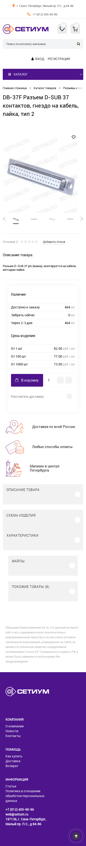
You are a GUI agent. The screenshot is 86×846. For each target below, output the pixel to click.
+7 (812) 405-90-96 (45, 14)
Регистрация (59, 59)
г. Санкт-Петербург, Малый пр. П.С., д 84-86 (45, 6)
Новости (12, 731)
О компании (15, 726)
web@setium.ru (17, 814)
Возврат (12, 766)
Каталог (18, 74)
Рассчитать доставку (27, 396)
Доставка (13, 761)
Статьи (11, 786)
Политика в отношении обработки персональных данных (25, 796)
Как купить (14, 756)
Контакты (13, 736)
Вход (39, 59)
